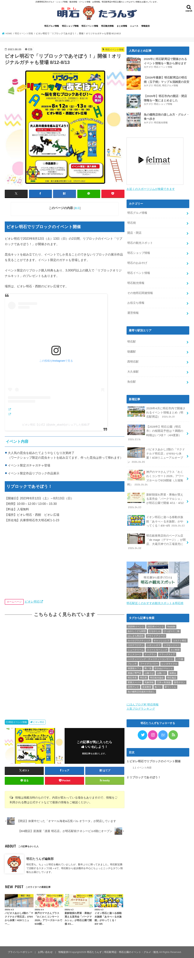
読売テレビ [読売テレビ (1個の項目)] (133, 687)
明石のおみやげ (137, 262)
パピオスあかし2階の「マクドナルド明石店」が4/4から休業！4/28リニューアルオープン (156, 455)
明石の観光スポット (140, 242)
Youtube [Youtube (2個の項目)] (171, 626)
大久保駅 (133, 371)
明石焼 (157, 85)
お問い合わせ (45, 952)
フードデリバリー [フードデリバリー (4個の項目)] (149, 663)
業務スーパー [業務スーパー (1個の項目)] (134, 682)
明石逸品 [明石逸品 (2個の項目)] (171, 677)
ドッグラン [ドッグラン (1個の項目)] (150, 654)
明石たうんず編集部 (40, 858)
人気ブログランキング (141, 708)
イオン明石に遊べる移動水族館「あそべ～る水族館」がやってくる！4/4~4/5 (156, 521)
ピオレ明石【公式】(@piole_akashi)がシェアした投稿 (54, 424)
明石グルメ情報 (51, 26)
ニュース (134, 26)
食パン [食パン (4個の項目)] (158, 687)
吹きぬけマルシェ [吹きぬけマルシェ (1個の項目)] (164, 668)
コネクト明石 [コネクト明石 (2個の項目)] (179, 640)
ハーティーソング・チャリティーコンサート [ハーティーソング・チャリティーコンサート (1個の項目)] (150, 659)
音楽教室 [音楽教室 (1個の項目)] (146, 687)
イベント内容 (142, 767)
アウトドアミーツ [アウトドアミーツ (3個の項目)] (156, 636)
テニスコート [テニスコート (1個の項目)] (134, 654)
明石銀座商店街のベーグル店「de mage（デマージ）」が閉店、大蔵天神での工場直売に (156, 542)
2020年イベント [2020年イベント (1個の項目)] (136, 626)
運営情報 (133, 312)
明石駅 (131, 341)
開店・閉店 (134, 232)
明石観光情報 (107, 26)
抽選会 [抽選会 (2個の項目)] (172, 673)
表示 (77, 208)
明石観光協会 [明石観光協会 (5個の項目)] (157, 677)
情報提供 (145, 26)
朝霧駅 (131, 351)
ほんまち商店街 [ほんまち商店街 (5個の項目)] (136, 636)
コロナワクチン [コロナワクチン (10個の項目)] (136, 645)
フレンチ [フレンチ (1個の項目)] (132, 663)
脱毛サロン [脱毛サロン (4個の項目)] (179, 682)
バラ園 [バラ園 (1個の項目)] (179, 659)
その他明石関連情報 (140, 292)
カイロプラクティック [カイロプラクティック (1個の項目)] (139, 640)
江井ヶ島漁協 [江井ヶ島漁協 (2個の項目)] (164, 682)
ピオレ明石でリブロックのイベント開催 (154, 761)
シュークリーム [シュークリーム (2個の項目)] (136, 650)
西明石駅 (133, 361)
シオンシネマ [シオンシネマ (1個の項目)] (153, 645)
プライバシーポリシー (20, 952)
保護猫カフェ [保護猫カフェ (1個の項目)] (134, 668)
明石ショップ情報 (70, 26)
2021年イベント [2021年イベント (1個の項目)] (155, 626)
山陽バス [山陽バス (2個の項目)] (161, 673)
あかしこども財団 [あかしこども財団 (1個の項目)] (137, 631)
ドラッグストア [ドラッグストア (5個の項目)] (167, 654)
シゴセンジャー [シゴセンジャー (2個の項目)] (172, 645)
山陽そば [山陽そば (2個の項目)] (149, 673)
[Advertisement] (64, 665)
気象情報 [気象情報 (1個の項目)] (149, 682)
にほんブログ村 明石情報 (143, 704)
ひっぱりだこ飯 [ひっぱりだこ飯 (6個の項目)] (172, 631)
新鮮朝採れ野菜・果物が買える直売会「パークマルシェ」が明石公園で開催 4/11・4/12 (155, 501)
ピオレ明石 (32, 601)
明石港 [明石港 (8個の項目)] (143, 677)
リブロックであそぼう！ (144, 777)
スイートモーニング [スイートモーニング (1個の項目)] (157, 650)
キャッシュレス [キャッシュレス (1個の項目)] (162, 640)
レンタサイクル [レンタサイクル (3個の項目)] (169, 663)
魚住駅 (131, 381)
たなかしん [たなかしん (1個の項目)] (154, 631)
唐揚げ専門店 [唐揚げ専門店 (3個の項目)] (134, 673)
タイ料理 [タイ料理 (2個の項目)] (175, 650)
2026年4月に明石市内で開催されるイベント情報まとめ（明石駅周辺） (156, 412)
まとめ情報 (122, 26)
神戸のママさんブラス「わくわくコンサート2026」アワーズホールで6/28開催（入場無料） (155, 478)
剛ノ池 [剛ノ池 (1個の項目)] (148, 668)
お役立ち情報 (135, 302)
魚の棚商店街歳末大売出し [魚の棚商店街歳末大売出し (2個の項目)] (141, 691)
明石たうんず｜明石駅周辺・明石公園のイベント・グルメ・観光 (122, 952)
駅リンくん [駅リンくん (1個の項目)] (170, 687)
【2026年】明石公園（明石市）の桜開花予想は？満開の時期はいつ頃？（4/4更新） (155, 433)
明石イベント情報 (89, 26)
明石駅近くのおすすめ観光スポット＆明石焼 (155, 603)
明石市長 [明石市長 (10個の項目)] (132, 677)
